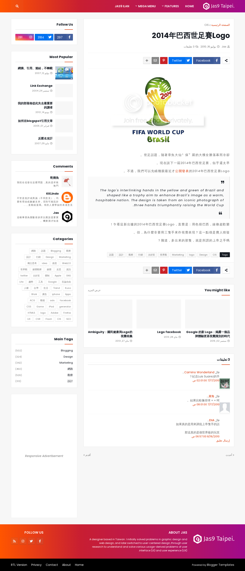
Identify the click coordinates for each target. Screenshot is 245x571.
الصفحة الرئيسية (220, 25)
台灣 (36, 288)
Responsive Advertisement (44, 456)
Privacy (36, 565)
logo (191, 254)
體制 (47, 275)
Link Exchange (41, 86)
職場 (42, 300)
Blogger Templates (220, 565)
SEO (68, 319)
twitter (24, 275)
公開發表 (182, 171)
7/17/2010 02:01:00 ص (206, 380)
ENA (211, 420)
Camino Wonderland (199, 372)
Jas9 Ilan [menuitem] (122, 6)
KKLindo (52, 194)
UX (28, 319)
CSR (38, 319)
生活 (45, 288)
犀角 (211, 396)
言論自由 (66, 281)
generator (65, 306)
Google (52, 281)
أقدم (88, 455)
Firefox (67, 312)
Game (40, 306)
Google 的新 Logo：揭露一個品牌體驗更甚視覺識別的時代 (208, 334)
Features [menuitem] (172, 6)
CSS (29, 306)
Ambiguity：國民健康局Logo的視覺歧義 (110, 334)
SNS (68, 275)
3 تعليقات (189, 47)
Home (79, 565)
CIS (206, 25)
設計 (121, 254)
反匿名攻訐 (45, 138)
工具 (40, 281)
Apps (68, 294)
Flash (49, 319)
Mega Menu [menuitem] (147, 6)
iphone (56, 294)
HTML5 (31, 312)
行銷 (140, 254)
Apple (58, 275)
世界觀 (163, 254)
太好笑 (151, 254)
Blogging (56, 250)
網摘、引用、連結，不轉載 (35, 68)
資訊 (68, 269)
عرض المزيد (94, 290)
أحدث (229, 455)
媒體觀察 (37, 269)
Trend (56, 288)
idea (44, 263)
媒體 (49, 269)
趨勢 (31, 281)
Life (21, 281)
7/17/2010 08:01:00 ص (206, 404)
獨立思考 (32, 263)
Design (203, 254)
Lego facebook (169, 332)
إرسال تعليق (223, 441)
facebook (65, 300)
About (66, 565)
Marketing (178, 254)
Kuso (68, 288)
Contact (52, 565)
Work (34, 294)
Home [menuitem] (189, 6)
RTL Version (19, 565)
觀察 (131, 254)
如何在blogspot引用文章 (35, 121)
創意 (54, 263)
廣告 (44, 294)
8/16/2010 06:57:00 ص (206, 436)
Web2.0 (66, 263)
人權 (26, 288)
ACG (32, 300)
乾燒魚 (54, 178)
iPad (51, 306)
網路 (33, 250)
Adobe (54, 312)
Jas (56, 213)
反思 (59, 269)
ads (52, 300)
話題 (111, 254)
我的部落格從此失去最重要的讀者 (35, 105)
